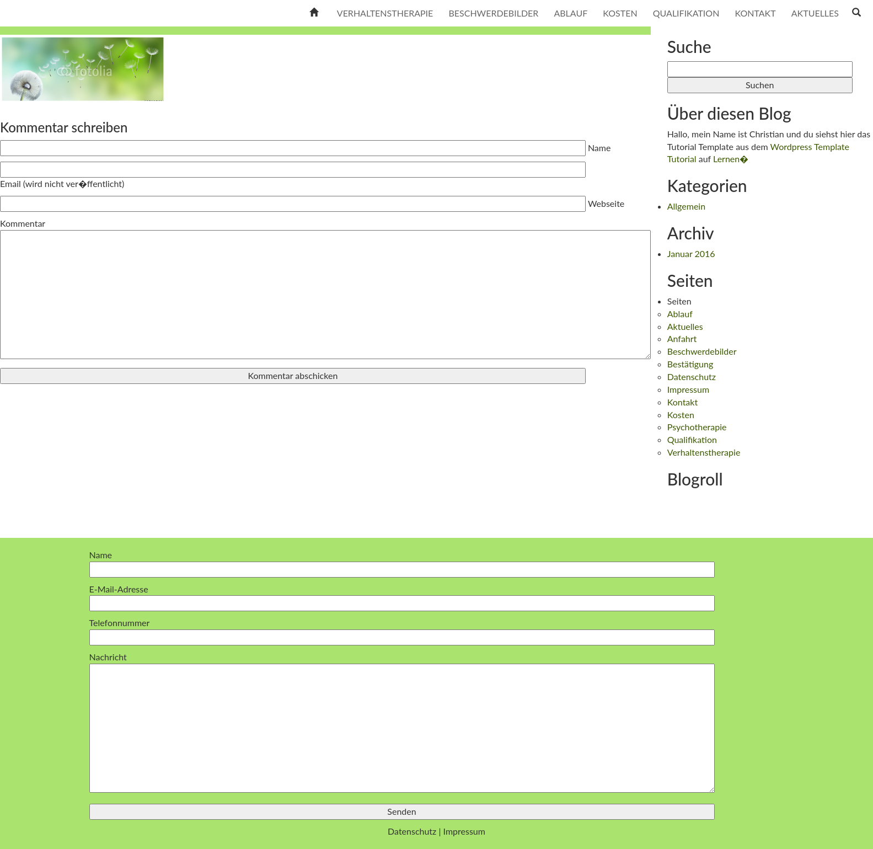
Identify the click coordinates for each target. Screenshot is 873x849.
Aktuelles (815, 13)
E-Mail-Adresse (402, 596)
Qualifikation (686, 13)
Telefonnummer (402, 629)
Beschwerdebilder (493, 13)
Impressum (688, 389)
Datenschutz (691, 376)
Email (62, 183)
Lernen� (730, 158)
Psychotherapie (697, 426)
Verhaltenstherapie (385, 13)
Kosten (620, 13)
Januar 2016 (691, 253)
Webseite (606, 203)
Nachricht (402, 723)
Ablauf (570, 13)
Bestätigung (690, 364)
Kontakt (755, 13)
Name (599, 147)
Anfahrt (682, 338)
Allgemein (686, 206)
